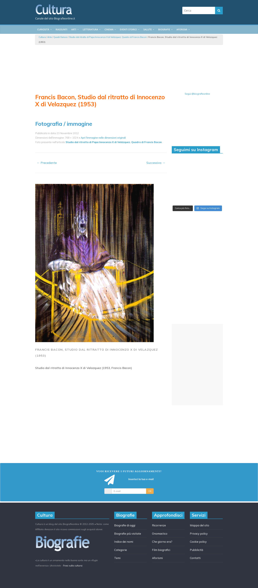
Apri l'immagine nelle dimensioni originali (103, 137)
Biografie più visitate (127, 533)
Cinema (108, 29)
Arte (49, 37)
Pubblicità (196, 550)
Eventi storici (128, 29)
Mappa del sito (199, 525)
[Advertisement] (197, 364)
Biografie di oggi (124, 525)
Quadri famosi (60, 37)
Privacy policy (199, 533)
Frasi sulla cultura (72, 565)
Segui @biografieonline (197, 93)
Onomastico (159, 533)
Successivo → (155, 163)
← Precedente (47, 163)
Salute (147, 29)
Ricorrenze (159, 525)
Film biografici (161, 550)
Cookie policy (198, 541)
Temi (117, 558)
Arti (73, 29)
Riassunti (61, 29)
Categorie (120, 550)
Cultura (42, 37)
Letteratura (90, 29)
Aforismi (182, 29)
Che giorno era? (162, 541)
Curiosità (43, 29)
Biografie (164, 29)
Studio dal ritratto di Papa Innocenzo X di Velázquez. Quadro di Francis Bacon (108, 37)
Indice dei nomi (123, 541)
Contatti (195, 558)
